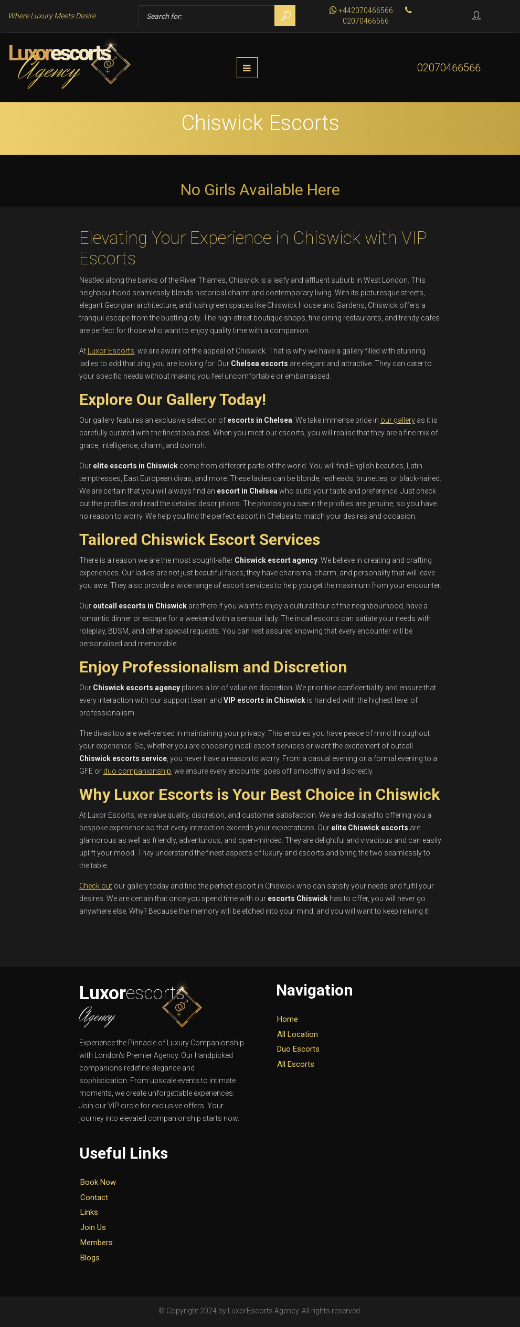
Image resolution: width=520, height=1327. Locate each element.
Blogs (90, 1259)
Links (89, 1214)
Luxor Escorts (111, 353)
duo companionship (137, 773)
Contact (94, 1199)
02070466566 (449, 68)
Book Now (98, 1184)
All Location (297, 1036)
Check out (95, 888)
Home (287, 1020)
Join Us (93, 1229)
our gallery (397, 422)
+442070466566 (361, 10)
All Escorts (295, 1066)
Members (96, 1244)
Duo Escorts (298, 1051)
